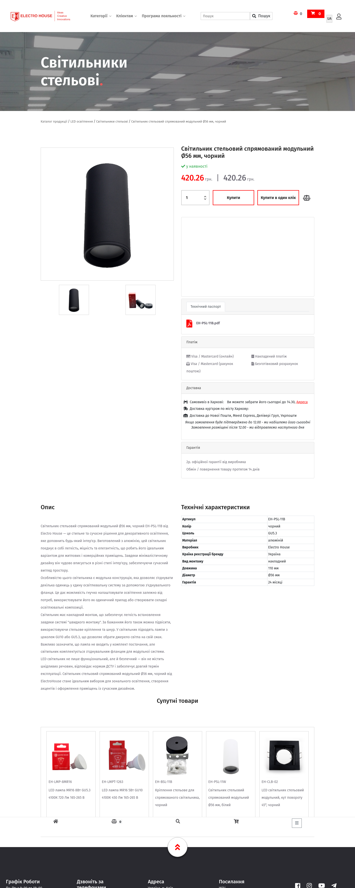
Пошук (261, 16)
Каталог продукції (54, 121)
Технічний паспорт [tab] (206, 307)
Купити (233, 197)
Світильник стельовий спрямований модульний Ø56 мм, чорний (178, 121)
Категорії (98, 16)
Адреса (302, 402)
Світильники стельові (112, 121)
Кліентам (124, 16)
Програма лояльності (161, 16)
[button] (191, 256)
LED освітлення (82, 121)
